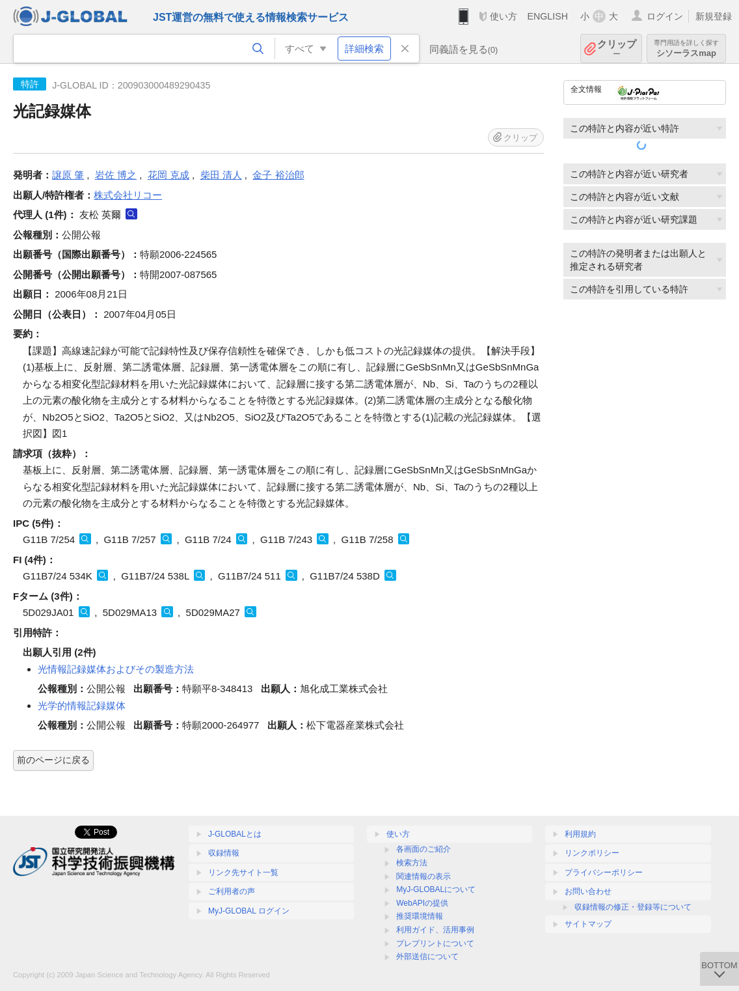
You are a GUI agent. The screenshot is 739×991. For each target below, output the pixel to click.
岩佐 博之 (116, 174)
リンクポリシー (592, 853)
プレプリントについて (435, 943)
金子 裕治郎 (278, 174)
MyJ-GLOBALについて (436, 889)
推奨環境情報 (419, 916)
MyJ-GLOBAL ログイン (248, 910)
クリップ (616, 48)
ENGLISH (547, 16)
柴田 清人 (221, 174)
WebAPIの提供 (422, 903)
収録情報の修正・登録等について (633, 907)
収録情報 (223, 853)
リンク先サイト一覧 (243, 872)
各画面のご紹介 (423, 849)
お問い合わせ (588, 891)
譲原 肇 (68, 174)
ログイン (665, 16)
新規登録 (713, 16)
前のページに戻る (53, 760)
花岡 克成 (168, 174)
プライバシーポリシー (604, 872)
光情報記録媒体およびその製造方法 (116, 669)
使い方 (503, 16)
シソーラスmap (686, 48)
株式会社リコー (128, 195)
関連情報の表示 (423, 876)
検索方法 (411, 862)
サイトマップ (588, 923)
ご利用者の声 (231, 891)
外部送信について (427, 956)
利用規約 (580, 834)
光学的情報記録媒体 (82, 705)
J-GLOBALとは (235, 834)
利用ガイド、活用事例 (435, 929)
